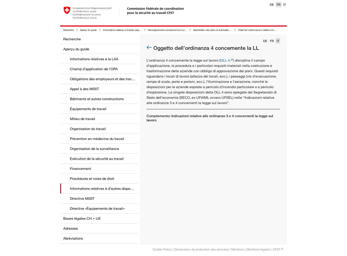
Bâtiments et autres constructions (97, 99)
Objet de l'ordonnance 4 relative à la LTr (257, 30)
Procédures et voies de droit (92, 178)
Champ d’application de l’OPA (94, 69)
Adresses (70, 228)
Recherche (68, 30)
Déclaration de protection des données (201, 249)
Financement (80, 168)
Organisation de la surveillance (94, 148)
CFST (276, 249)
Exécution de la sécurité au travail (97, 158)
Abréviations (73, 238)
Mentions (237, 249)
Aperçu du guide (88, 30)
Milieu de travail (82, 118)
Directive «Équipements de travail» (97, 208)
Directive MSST (82, 198)
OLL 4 (225, 60)
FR (279, 4)
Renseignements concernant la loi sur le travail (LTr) (173, 30)
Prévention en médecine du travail (97, 138)
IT (284, 4)
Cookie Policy (162, 249)
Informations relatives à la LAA (94, 59)
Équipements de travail (88, 109)
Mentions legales (258, 249)
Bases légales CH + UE (82, 218)
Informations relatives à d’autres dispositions (125, 30)
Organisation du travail (88, 128)
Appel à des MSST (84, 89)
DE (272, 4)
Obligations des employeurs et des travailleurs (106, 79)
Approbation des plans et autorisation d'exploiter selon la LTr (223, 30)
